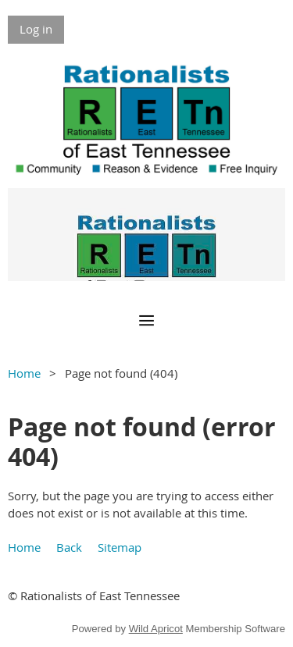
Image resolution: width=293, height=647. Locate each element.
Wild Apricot (156, 629)
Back (69, 547)
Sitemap (119, 547)
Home (24, 373)
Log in (36, 29)
